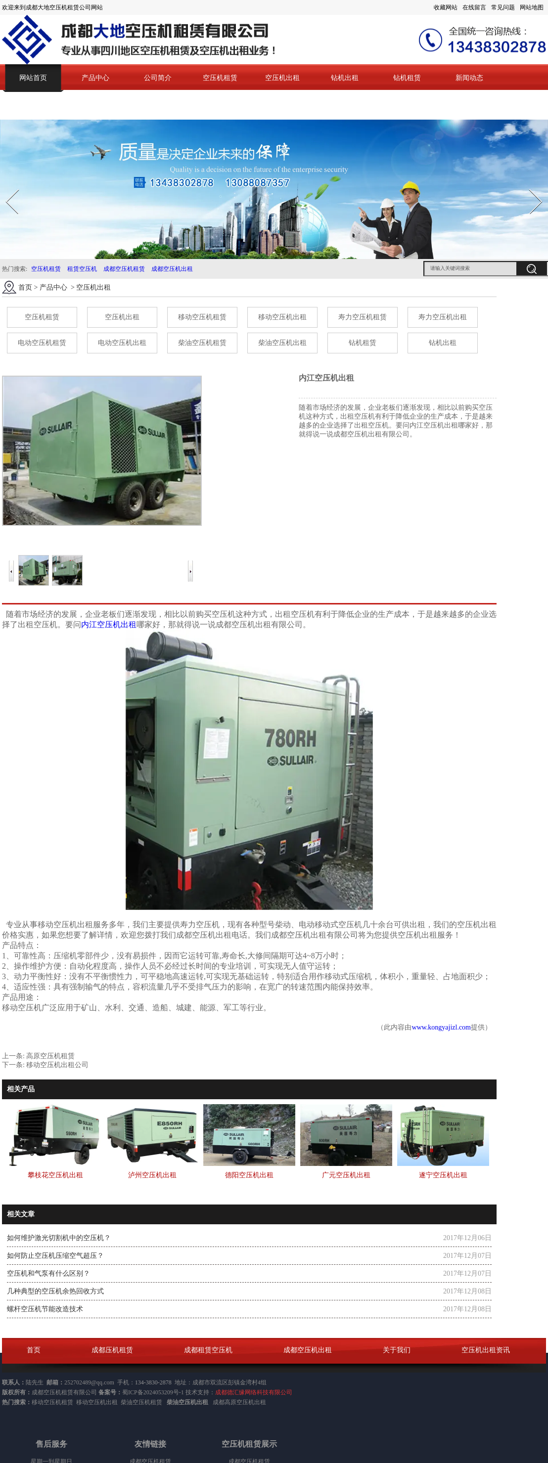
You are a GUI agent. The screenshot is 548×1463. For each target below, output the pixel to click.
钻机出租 (345, 78)
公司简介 (158, 78)
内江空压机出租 (109, 624)
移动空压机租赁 (202, 317)
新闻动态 (469, 78)
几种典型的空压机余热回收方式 (55, 1291)
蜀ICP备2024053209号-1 (153, 1392)
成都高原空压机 (233, 1402)
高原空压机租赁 (50, 1056)
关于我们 (397, 1350)
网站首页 (33, 78)
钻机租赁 (407, 78)
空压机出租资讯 (485, 1350)
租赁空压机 (82, 268)
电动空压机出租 (122, 342)
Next (530, 186)
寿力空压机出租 (442, 317)
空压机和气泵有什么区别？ (48, 1273)
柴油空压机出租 (282, 342)
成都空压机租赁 (124, 268)
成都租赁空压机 (208, 1350)
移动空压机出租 (282, 317)
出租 (260, 1402)
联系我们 (33, 105)
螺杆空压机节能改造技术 (45, 1309)
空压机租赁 (220, 78)
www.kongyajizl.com (441, 1027)
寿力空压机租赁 (362, 317)
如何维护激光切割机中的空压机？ (59, 1238)
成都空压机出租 (172, 268)
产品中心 (95, 78)
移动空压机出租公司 (57, 1065)
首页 (25, 287)
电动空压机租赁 (42, 342)
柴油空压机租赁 (202, 342)
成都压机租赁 (112, 1350)
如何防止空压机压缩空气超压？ (55, 1255)
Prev (6, 186)
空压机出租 (282, 78)
